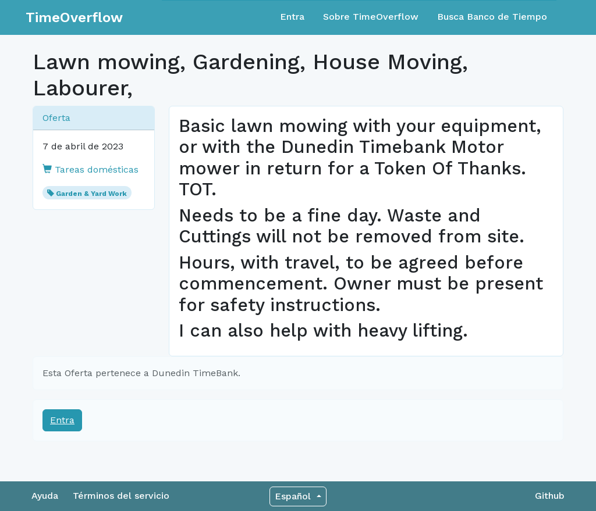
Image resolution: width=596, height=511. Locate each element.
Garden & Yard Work (91, 194)
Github (550, 495)
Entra (292, 16)
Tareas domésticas (90, 169)
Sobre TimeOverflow (370, 16)
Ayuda (44, 495)
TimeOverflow (74, 17)
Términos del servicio (121, 495)
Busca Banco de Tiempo (492, 16)
